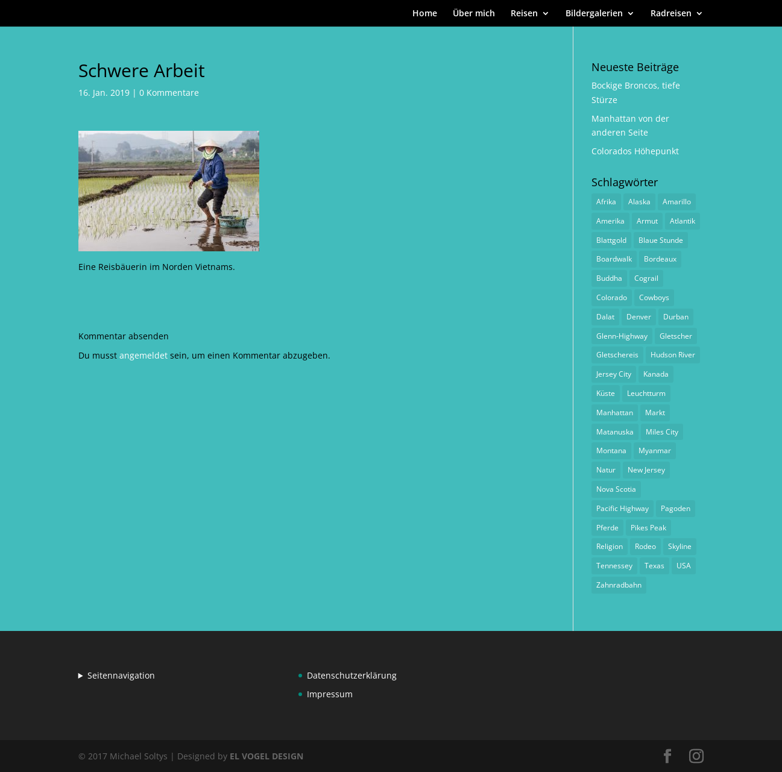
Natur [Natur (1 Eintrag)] (606, 470)
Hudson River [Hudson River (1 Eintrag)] (673, 355)
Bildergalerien (594, 14)
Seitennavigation (121, 675)
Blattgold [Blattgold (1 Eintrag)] (611, 240)
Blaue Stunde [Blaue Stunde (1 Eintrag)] (661, 240)
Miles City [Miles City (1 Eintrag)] (662, 432)
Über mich (474, 14)
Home (424, 14)
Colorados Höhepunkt (635, 151)
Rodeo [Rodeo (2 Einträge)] (645, 546)
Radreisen (671, 14)
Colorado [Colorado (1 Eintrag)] (611, 297)
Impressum (330, 694)
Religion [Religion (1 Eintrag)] (609, 546)
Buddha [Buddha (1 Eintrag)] (609, 278)
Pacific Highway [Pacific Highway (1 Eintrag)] (622, 508)
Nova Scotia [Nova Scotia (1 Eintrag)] (616, 489)
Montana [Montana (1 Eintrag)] (611, 450)
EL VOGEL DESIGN (266, 756)
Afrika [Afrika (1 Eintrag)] (606, 201)
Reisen (524, 14)
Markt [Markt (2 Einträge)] (655, 412)
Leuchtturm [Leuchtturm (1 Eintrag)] (646, 393)
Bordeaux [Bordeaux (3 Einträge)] (660, 259)
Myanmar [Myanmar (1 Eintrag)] (655, 450)
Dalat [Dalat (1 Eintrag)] (605, 317)
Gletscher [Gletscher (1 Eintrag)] (676, 336)
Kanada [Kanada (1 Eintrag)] (656, 374)
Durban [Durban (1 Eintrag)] (676, 317)
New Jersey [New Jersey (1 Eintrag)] (646, 470)
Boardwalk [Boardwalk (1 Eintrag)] (614, 259)
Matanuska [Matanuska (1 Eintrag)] (615, 432)
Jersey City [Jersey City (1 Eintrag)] (613, 374)
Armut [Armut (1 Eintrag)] (647, 221)
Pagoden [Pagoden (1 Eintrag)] (675, 508)
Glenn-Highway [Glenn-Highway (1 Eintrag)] (622, 336)
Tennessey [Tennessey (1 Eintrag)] (614, 565)
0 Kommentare (169, 92)
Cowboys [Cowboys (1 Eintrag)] (654, 297)
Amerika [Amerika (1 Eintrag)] (610, 221)
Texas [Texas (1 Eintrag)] (654, 565)
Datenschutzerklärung (352, 675)
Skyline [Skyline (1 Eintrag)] (680, 546)
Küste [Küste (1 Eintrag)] (605, 393)
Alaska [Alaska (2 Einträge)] (639, 201)
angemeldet (143, 355)
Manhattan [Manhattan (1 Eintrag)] (614, 412)
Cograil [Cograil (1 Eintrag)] (646, 278)
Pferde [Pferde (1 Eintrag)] (607, 528)
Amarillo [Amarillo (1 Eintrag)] (677, 201)
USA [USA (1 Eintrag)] (683, 565)
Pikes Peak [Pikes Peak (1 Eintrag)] (648, 528)
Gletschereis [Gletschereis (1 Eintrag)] (617, 355)
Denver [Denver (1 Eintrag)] (638, 317)
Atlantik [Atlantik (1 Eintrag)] (682, 221)
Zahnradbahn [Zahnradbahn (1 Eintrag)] (619, 585)
